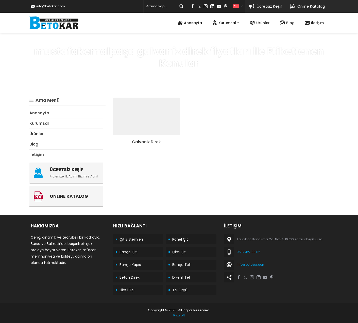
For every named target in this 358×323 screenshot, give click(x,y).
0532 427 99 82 (248, 252)
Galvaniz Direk (146, 142)
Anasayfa (135, 74)
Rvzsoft (179, 315)
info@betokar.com (50, 6)
